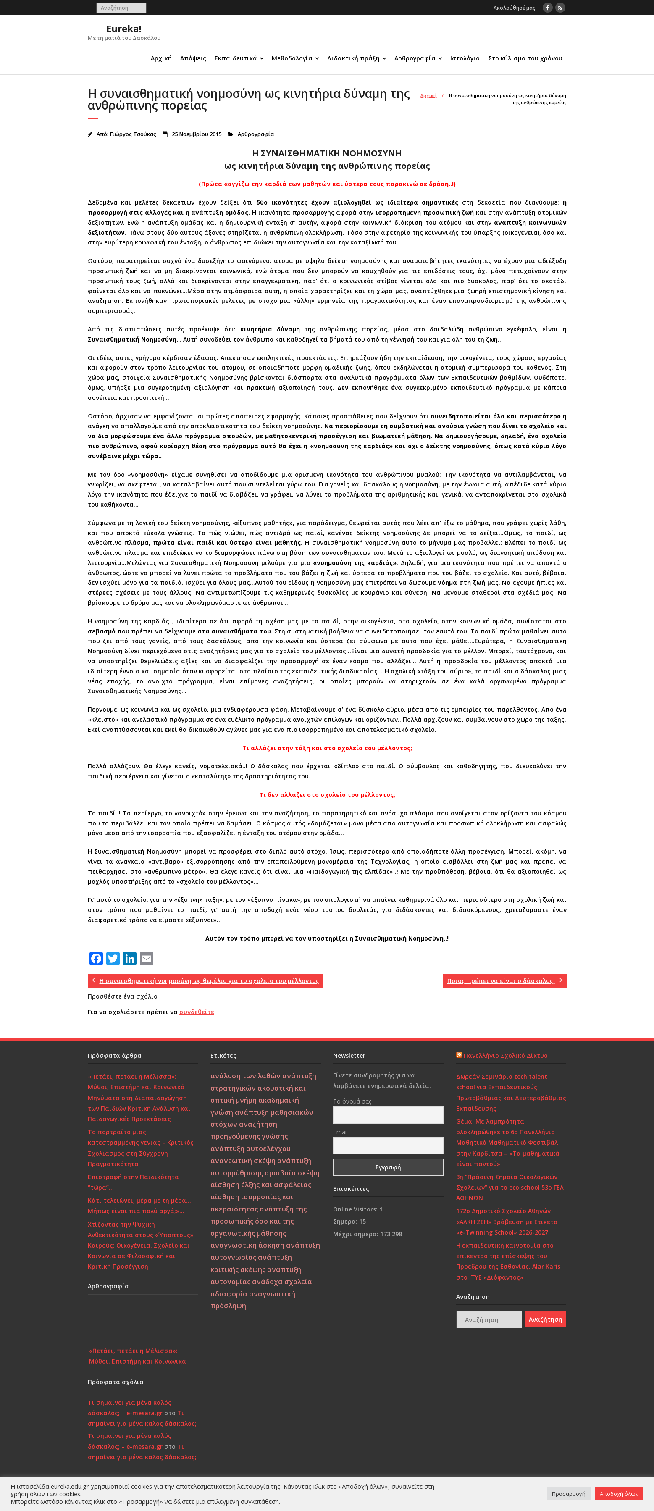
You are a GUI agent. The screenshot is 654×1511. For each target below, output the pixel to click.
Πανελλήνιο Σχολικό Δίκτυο (506, 1055)
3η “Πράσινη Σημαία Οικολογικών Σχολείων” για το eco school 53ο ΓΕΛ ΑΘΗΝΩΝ (510, 1187)
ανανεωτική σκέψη (243, 1160)
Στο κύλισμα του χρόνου (525, 58)
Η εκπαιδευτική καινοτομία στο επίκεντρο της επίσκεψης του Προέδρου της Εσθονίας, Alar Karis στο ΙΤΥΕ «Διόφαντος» (508, 1261)
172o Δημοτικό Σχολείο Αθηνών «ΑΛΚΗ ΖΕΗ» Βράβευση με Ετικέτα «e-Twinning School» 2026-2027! (507, 1221)
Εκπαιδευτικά (236, 58)
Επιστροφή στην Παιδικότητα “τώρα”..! (133, 1182)
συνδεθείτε (196, 1012)
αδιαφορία (228, 1293)
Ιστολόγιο (465, 58)
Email (340, 1132)
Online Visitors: (356, 1209)
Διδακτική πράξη (353, 58)
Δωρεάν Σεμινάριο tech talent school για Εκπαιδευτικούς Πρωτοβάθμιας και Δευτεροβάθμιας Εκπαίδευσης (511, 1092)
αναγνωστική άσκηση (247, 1245)
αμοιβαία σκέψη (292, 1172)
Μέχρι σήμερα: (356, 1234)
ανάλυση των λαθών (245, 1075)
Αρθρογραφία (415, 58)
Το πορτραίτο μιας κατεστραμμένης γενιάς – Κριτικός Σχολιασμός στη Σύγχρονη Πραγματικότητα (141, 1148)
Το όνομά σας (352, 1101)
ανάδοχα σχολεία (282, 1281)
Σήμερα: (346, 1221)
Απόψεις (193, 58)
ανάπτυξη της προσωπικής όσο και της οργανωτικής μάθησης (258, 1221)
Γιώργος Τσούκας (133, 134)
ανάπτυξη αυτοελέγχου (250, 1148)
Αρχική (161, 58)
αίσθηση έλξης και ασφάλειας (260, 1184)
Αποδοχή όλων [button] (619, 1494)
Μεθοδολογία (292, 58)
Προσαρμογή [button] (569, 1494)
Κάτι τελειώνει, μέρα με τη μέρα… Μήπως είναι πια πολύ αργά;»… (139, 1205)
